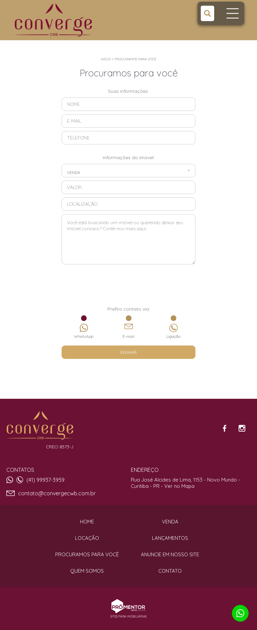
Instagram (242, 428)
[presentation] (128, 289)
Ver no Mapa (179, 486)
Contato (170, 571)
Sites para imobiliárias (128, 616)
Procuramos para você (135, 59)
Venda (170, 521)
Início (106, 59)
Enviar (128, 352)
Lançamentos (170, 538)
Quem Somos (87, 571)
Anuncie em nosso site (170, 554)
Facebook (224, 428)
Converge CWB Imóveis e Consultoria (39, 425)
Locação (87, 538)
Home (87, 521)
